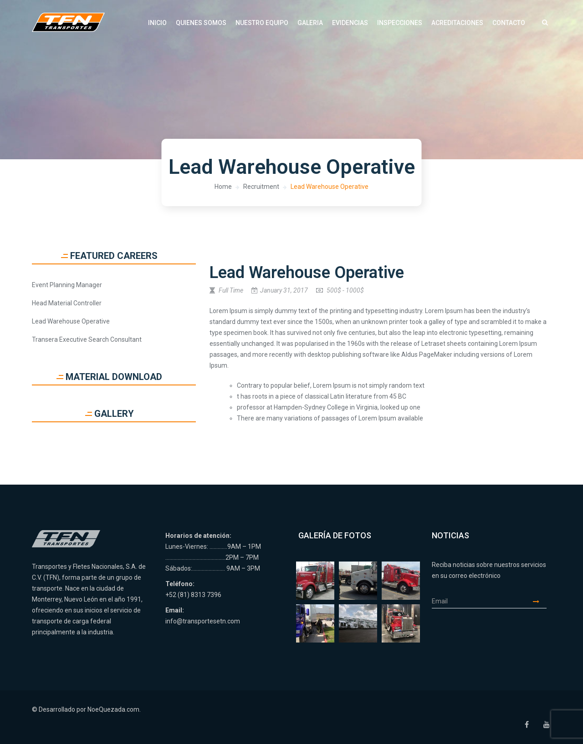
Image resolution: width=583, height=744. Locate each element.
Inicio (157, 22)
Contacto (508, 22)
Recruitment (261, 186)
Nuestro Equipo (261, 22)
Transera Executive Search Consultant (87, 339)
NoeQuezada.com (113, 709)
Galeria (310, 22)
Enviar (540, 601)
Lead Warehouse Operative (329, 186)
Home (223, 186)
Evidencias (350, 22)
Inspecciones (399, 22)
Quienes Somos (201, 22)
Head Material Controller (67, 303)
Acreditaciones (457, 22)
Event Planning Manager (67, 284)
